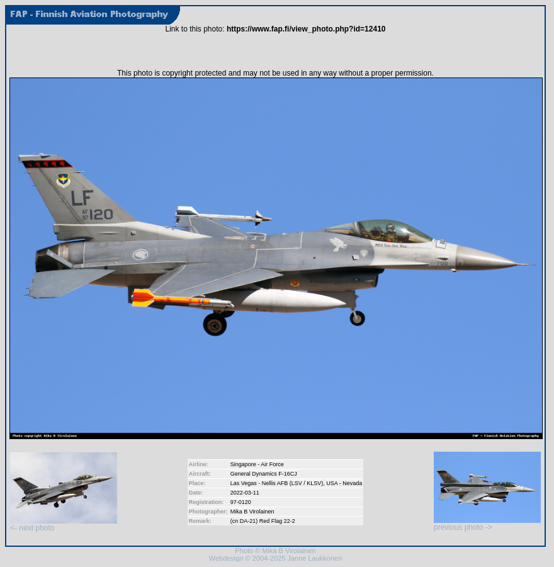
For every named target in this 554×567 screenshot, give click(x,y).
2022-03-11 (244, 493)
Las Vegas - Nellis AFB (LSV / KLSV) (277, 483)
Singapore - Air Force (257, 464)
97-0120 (240, 502)
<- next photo (63, 524)
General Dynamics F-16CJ (263, 474)
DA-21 (248, 521)
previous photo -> (487, 524)
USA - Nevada (344, 483)
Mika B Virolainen (252, 511)
